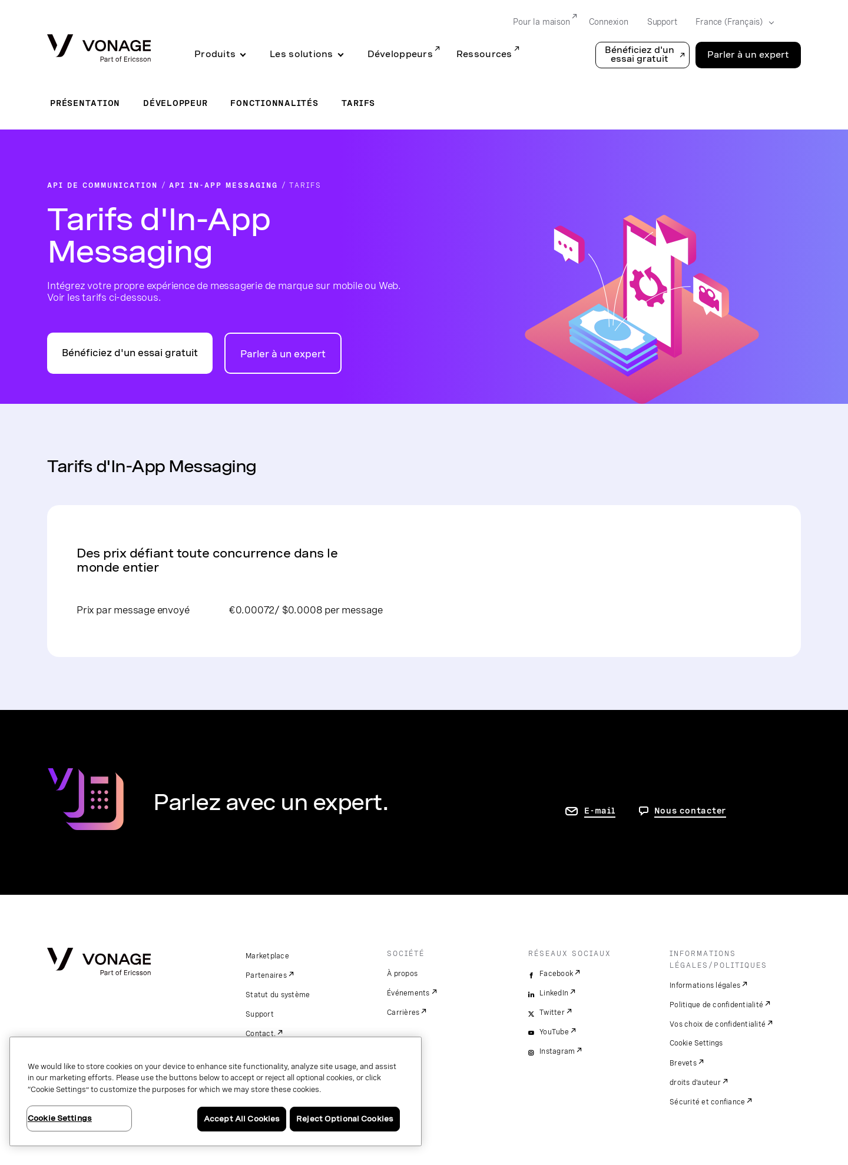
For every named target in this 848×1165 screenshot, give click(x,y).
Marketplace (267, 956)
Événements (408, 993)
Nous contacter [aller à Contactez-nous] (690, 810)
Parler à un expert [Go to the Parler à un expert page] (748, 54)
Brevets (683, 1063)
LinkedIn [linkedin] (553, 993)
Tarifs (359, 103)
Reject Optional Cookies (344, 1118)
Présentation (85, 103)
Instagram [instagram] (557, 1051)
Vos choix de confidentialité (718, 1024)
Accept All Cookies (242, 1118)
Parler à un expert (283, 354)
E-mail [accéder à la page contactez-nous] (599, 810)
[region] (215, 1091)
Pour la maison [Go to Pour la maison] (541, 21)
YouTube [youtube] (554, 1032)
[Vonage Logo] (99, 49)
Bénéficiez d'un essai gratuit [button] (639, 54)
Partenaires (266, 975)
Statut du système (278, 995)
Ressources (484, 54)
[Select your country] (731, 22)
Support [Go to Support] (662, 21)
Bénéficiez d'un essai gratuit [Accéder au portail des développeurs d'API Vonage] (130, 353)
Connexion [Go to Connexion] (608, 21)
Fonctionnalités (274, 103)
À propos (402, 974)
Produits (215, 54)
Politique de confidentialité (716, 1005)
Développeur (175, 103)
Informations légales (705, 985)
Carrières (403, 1012)
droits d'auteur (695, 1082)
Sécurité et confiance (707, 1102)
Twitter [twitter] (552, 1012)
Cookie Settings (697, 1043)
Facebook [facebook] (556, 974)
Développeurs (400, 54)
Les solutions (301, 54)
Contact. (261, 1034)
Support (260, 1014)
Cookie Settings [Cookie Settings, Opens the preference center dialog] (60, 1118)
